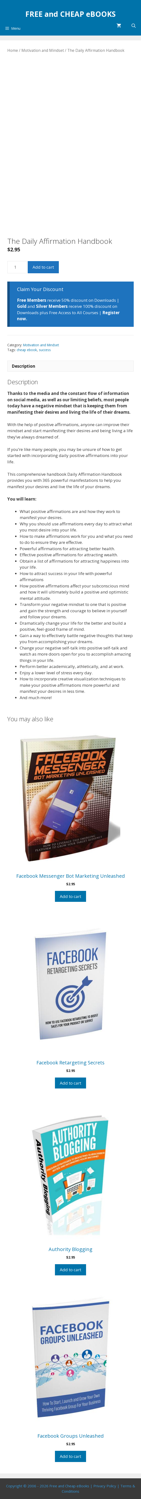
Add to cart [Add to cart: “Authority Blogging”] (70, 1269)
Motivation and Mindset (42, 50)
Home (12, 50)
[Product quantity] (17, 267)
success (45, 349)
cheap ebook (27, 349)
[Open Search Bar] (133, 26)
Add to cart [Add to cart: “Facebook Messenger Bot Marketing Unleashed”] (70, 896)
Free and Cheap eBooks (69, 1485)
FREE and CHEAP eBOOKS (70, 14)
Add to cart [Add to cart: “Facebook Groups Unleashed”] (70, 1456)
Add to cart (43, 267)
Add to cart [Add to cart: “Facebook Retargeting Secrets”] (70, 1083)
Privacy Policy (104, 1485)
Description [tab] (23, 366)
